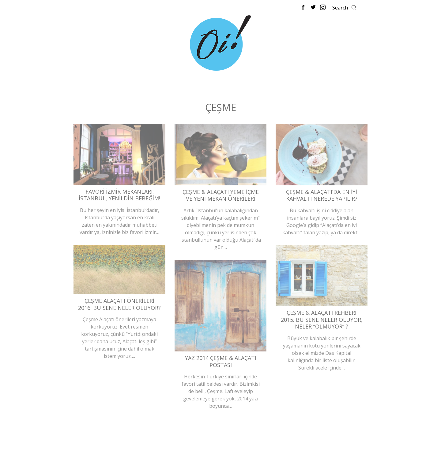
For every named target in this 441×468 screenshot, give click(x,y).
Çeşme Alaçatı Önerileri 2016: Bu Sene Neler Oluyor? (119, 304)
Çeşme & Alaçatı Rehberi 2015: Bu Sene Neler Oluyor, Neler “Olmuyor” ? (322, 319)
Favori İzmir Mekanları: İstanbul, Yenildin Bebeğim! (119, 195)
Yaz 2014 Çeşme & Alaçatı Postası (220, 361)
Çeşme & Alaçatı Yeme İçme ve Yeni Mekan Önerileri (221, 195)
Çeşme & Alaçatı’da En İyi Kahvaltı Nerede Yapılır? (321, 195)
